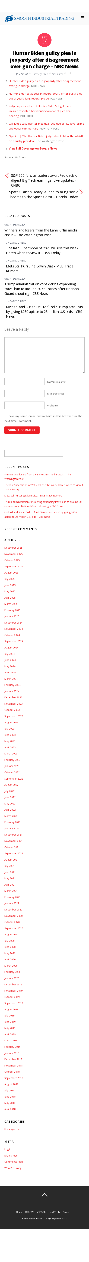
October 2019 (12, 997)
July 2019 (9, 1015)
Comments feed (13, 1161)
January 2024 (11, 691)
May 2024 (9, 666)
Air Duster (57, 74)
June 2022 (10, 797)
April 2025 (10, 597)
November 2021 (13, 841)
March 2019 (11, 1040)
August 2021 (11, 859)
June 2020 (10, 947)
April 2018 (10, 1109)
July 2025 (9, 579)
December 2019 (13, 984)
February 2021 (12, 897)
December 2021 (13, 834)
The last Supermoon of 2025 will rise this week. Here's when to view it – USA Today (42, 250)
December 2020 (13, 909)
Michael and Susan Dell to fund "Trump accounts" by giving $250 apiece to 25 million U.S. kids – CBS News (45, 311)
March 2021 (11, 890)
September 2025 (13, 566)
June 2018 (10, 1096)
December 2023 (13, 697)
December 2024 (13, 622)
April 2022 (10, 809)
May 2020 (9, 953)
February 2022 (12, 822)
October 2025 (12, 560)
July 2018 (9, 1090)
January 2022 (11, 828)
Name (56, 381)
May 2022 (9, 803)
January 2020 (11, 978)
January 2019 (11, 1053)
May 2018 (9, 1103)
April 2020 (10, 959)
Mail (55, 393)
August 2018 (11, 1084)
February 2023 (12, 759)
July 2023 (9, 728)
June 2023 (10, 735)
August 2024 (11, 647)
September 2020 (13, 928)
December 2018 (13, 1059)
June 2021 (10, 872)
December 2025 (13, 547)
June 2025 (10, 585)
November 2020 (13, 915)
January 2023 (11, 766)
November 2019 (13, 990)
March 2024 (11, 678)
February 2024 (12, 685)
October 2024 (12, 635)
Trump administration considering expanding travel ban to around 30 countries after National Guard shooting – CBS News (41, 289)
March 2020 (11, 965)
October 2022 (12, 772)
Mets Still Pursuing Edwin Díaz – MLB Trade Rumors (33, 495)
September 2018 (13, 1078)
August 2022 (11, 784)
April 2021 (10, 884)
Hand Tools (54, 1212)
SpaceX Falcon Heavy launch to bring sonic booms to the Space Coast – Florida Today (43, 194)
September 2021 (13, 853)
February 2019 (12, 1046)
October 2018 (12, 1071)
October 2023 (12, 709)
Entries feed (11, 1155)
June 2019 (10, 1021)
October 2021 (12, 847)
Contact (66, 1212)
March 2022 (11, 816)
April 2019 (10, 1034)
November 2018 (13, 1065)
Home (19, 1212)
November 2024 (13, 628)
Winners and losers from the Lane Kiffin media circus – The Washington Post (40, 232)
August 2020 (11, 934)
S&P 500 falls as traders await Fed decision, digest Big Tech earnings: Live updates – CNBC (46, 180)
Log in (7, 1149)
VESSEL (41, 1212)
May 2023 (9, 741)
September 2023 (13, 716)
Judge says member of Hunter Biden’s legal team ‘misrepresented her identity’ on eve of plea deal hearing (40, 111)
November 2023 (13, 703)
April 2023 (10, 747)
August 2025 (11, 572)
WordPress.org (12, 1168)
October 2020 (12, 922)
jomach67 (22, 74)
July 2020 (9, 940)
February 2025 (12, 610)
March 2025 (11, 603)
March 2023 (11, 753)
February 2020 (12, 971)
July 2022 (9, 791)
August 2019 (11, 1009)
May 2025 (9, 591)
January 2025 (11, 616)
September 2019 (13, 1003)
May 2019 (9, 1028)
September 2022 (13, 778)
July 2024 (9, 653)
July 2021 (9, 865)
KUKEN (29, 1212)
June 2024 (10, 660)
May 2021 (9, 878)
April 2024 (10, 672)
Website (52, 405)
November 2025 (13, 554)
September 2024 (13, 641)
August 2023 (11, 722)
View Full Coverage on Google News (33, 148)
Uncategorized (40, 74)
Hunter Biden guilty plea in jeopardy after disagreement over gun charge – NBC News (44, 60)
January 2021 (11, 903)
